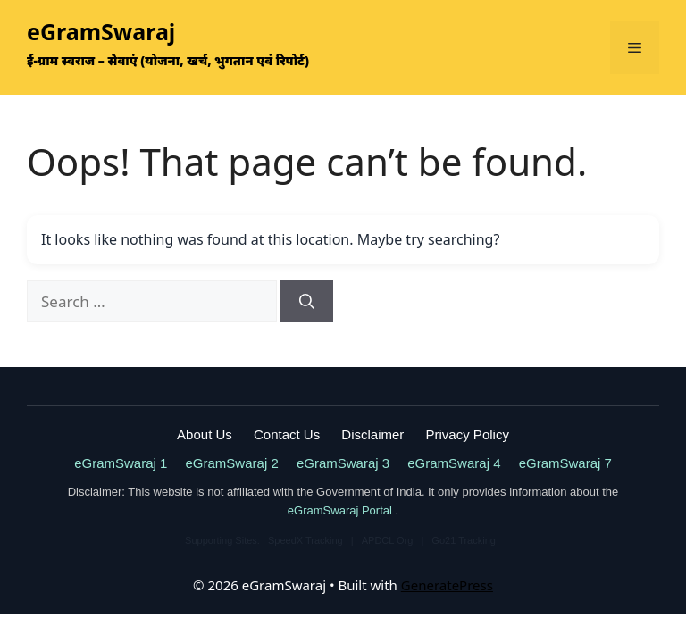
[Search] (306, 301)
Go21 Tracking (463, 540)
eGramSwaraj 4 (453, 463)
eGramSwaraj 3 (343, 463)
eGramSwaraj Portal (342, 510)
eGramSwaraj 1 (120, 463)
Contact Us (287, 434)
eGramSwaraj (101, 31)
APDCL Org (389, 540)
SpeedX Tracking (307, 540)
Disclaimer (372, 434)
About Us (204, 434)
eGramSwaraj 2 (232, 463)
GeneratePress (447, 585)
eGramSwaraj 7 (565, 463)
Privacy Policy (467, 434)
